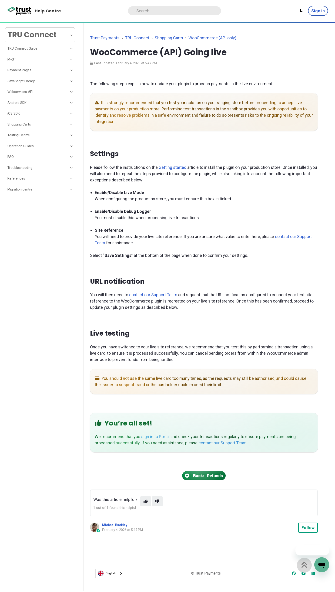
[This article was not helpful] (157, 501)
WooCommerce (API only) (212, 37)
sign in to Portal (155, 436)
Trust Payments (105, 37)
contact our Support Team (153, 294)
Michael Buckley (114, 525)
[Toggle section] (71, 48)
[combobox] (110, 573)
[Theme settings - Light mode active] (301, 11)
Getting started (172, 167)
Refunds (204, 475)
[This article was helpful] (145, 501)
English (107, 573)
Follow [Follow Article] (308, 527)
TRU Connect (137, 37)
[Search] (174, 10)
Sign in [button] (318, 10)
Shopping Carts (169, 37)
